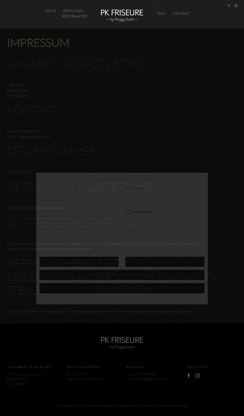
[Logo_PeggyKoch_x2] (122, 9)
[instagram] (236, 5)
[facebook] (228, 5)
